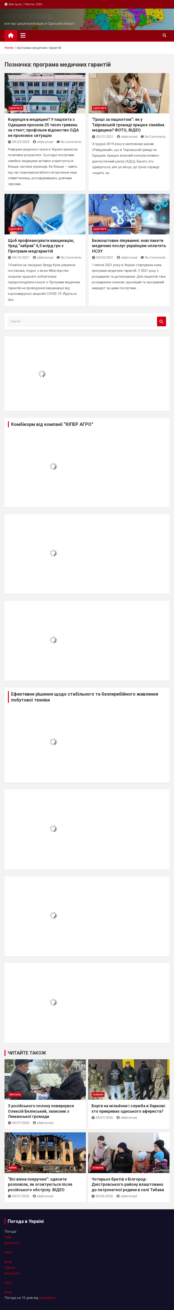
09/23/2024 (18, 142)
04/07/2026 (18, 1123)
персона (15, 1094)
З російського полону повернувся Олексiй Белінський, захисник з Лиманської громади (41, 1111)
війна (13, 1167)
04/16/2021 (18, 257)
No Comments (71, 142)
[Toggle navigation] (23, 35)
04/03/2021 (103, 257)
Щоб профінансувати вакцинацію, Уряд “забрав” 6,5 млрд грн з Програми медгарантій (41, 245)
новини (98, 1094)
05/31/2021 (103, 136)
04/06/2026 (102, 1196)
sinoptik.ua (47, 1298)
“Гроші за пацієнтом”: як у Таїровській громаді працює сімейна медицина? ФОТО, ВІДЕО (128, 124)
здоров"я (15, 108)
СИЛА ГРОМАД (29, 16)
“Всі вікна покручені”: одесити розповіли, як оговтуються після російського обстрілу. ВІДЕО (40, 1184)
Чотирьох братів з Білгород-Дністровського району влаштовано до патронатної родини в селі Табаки (128, 1184)
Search (161, 321)
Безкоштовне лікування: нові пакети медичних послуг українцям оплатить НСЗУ (129, 245)
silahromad (43, 142)
